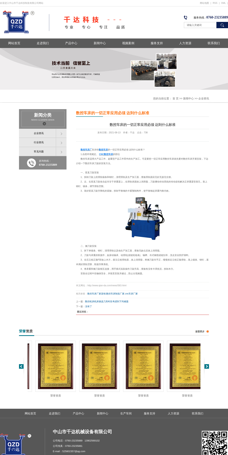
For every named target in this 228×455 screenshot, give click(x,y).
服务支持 (157, 43)
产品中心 (71, 43)
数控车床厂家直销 (96, 293)
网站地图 (204, 3)
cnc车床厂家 (131, 293)
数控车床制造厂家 (115, 293)
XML (223, 3)
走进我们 (43, 43)
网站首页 (14, 43)
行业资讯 (39, 142)
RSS (215, 3)
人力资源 (185, 43)
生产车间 (126, 413)
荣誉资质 (56, 395)
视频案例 (128, 43)
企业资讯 (203, 98)
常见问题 (39, 151)
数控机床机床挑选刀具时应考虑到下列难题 (106, 301)
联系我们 (214, 43)
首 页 (176, 98)
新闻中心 (100, 43)
